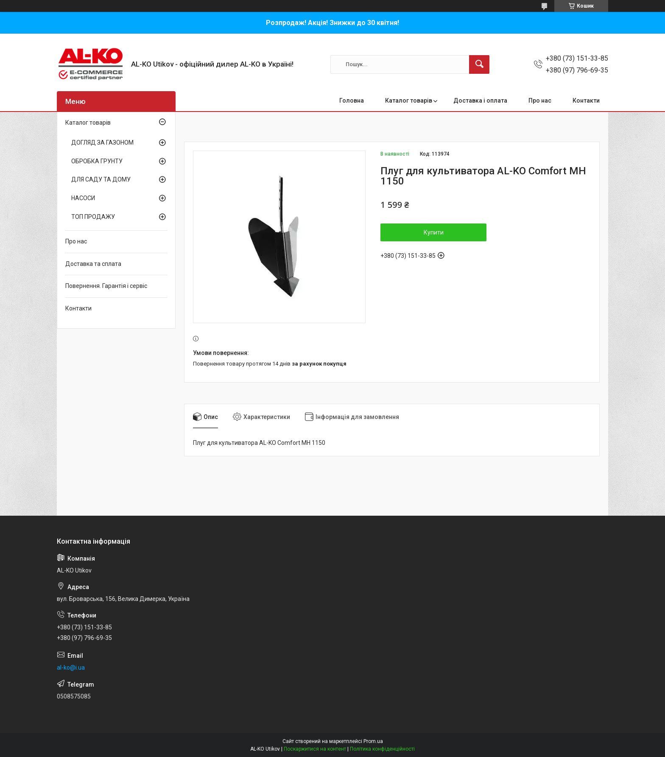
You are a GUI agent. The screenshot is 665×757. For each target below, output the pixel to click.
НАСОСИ (83, 198)
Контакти (586, 100)
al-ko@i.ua (71, 667)
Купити (434, 232)
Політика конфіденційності (382, 749)
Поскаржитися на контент (315, 749)
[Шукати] (479, 64)
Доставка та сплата (93, 263)
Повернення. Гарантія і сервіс (106, 285)
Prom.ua (373, 741)
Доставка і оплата (480, 100)
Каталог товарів (408, 100)
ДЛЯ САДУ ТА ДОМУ (101, 179)
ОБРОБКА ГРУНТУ (97, 161)
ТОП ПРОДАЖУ (93, 216)
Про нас (539, 100)
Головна (351, 100)
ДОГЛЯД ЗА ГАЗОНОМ (102, 142)
